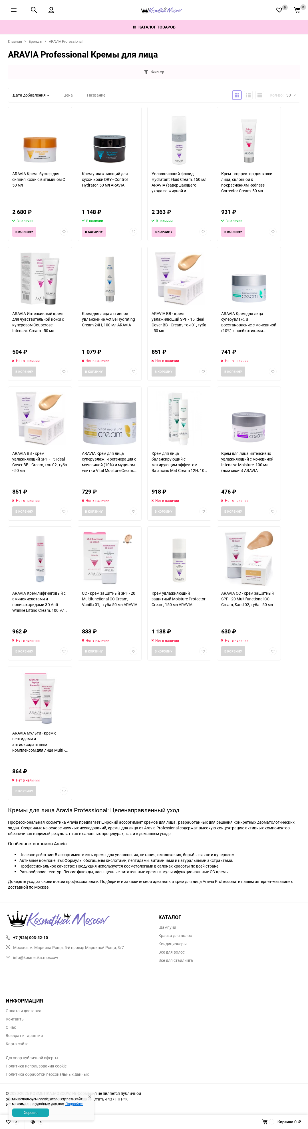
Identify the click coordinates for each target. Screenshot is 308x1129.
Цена (68, 95)
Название (96, 95)
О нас (11, 1027)
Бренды (35, 41)
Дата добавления (31, 95)
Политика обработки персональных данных (47, 1074)
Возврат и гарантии (24, 1036)
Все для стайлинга (175, 960)
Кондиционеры (172, 944)
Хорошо (30, 1112)
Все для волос (171, 952)
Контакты (15, 1019)
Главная (15, 41)
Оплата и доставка (23, 1011)
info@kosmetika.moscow (32, 957)
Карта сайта (17, 1044)
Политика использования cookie (36, 1066)
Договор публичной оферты (32, 1058)
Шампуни (167, 927)
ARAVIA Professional (65, 41)
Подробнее (74, 1103)
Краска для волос (175, 936)
